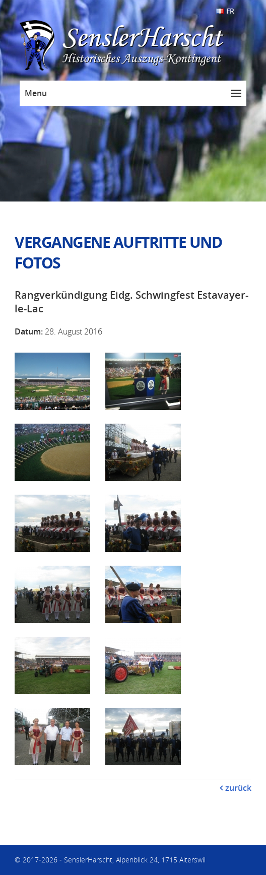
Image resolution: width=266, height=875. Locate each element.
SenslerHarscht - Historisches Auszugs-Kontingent (143, 45)
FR (230, 11)
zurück (238, 787)
